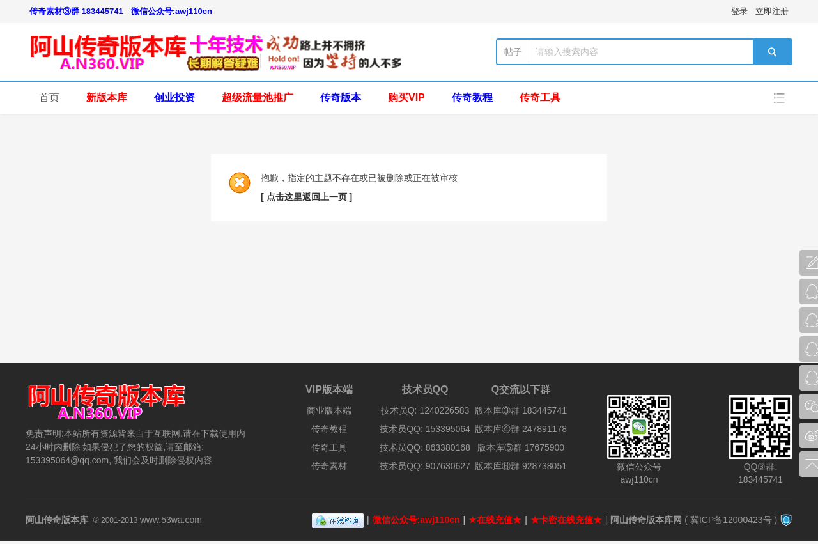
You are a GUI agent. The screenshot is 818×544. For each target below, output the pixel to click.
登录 (739, 11)
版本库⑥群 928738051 (521, 466)
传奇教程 (472, 97)
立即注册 (772, 11)
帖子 (513, 52)
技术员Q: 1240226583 (425, 410)
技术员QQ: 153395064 (425, 429)
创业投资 (174, 97)
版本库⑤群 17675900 (520, 447)
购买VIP (406, 97)
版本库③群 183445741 (521, 410)
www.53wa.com (171, 520)
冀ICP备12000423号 (731, 520)
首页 (49, 97)
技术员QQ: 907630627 (425, 466)
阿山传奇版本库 (57, 520)
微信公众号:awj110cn (171, 11)
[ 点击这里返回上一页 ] (306, 197)
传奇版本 (340, 97)
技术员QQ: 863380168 (425, 447)
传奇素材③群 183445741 (76, 11)
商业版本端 (329, 410)
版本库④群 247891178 (521, 429)
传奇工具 (540, 97)
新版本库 (106, 97)
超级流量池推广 (257, 97)
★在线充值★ (494, 520)
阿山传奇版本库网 (646, 520)
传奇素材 (329, 466)
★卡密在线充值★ (566, 520)
